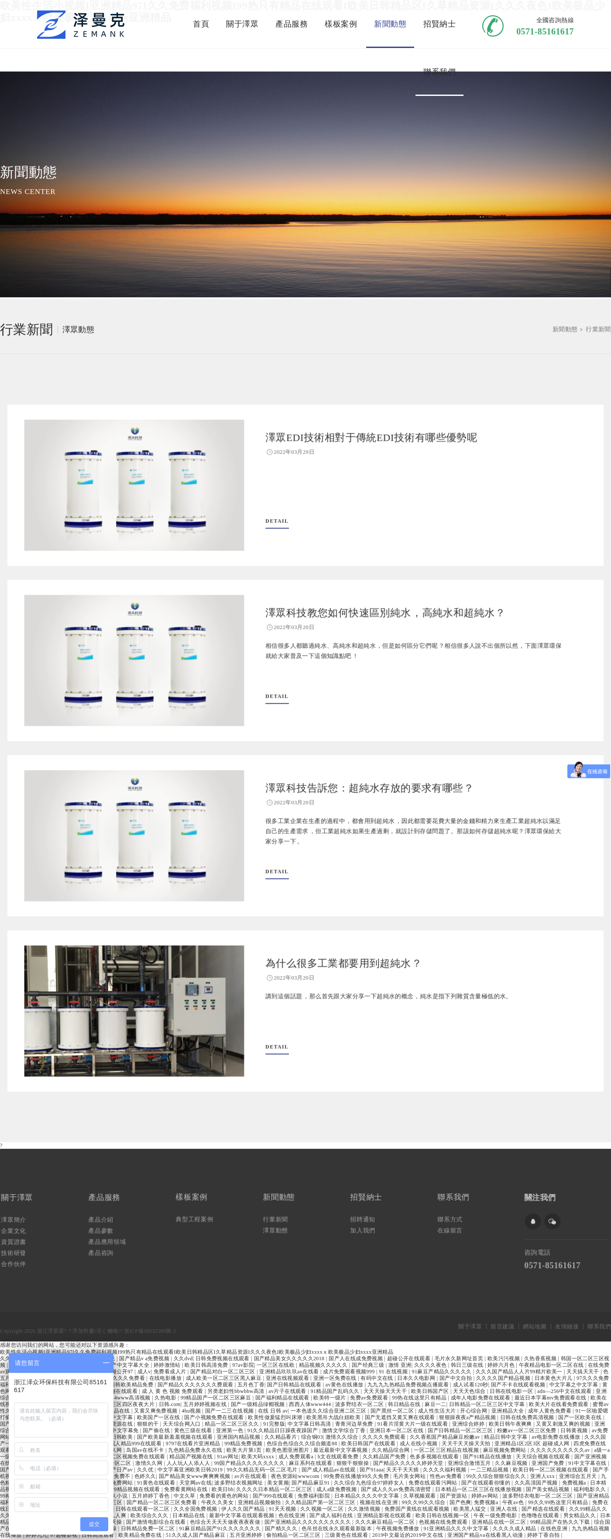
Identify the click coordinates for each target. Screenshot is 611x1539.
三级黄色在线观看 (347, 1535)
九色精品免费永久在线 (195, 1450)
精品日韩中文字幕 (506, 1437)
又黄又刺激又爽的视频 (563, 1424)
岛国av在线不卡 (145, 1450)
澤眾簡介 (19, 1222)
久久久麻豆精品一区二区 (385, 1522)
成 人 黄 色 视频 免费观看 (173, 1391)
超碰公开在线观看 (409, 1358)
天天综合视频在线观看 (543, 1457)
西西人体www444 (310, 1404)
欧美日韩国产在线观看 (369, 1443)
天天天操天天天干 (386, 1391)
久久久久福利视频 (445, 1470)
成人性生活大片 (437, 1411)
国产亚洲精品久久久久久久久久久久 (308, 1522)
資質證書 (19, 1240)
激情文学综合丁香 (344, 1430)
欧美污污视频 (504, 1358)
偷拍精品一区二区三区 (294, 1535)
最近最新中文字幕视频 (341, 1450)
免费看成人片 (171, 1372)
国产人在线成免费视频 (356, 1358)
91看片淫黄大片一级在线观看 (413, 1424)
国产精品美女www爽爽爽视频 (195, 1476)
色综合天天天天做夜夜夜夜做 (226, 1522)
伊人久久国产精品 (243, 1509)
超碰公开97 (120, 1372)
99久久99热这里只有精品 (559, 1502)
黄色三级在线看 (193, 1430)
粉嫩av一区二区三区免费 (527, 1430)
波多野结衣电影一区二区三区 (538, 1496)
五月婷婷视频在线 (205, 1404)
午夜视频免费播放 (398, 1528)
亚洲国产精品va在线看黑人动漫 (486, 1535)
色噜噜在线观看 (540, 1515)
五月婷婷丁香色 (151, 1496)
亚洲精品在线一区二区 (499, 1522)
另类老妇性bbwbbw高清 (236, 1391)
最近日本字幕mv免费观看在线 (551, 1398)
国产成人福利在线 (331, 1515)
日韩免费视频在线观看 (223, 1358)
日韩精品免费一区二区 (148, 1528)
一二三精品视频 (490, 1470)
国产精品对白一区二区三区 (223, 1372)
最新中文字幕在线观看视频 (242, 1515)
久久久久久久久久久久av (560, 1450)
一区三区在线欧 (276, 1365)
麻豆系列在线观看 (311, 1463)
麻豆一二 (435, 1404)
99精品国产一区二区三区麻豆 (217, 1398)
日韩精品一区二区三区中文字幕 (487, 1404)
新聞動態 (390, 24)
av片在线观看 (251, 1476)
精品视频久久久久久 (324, 1365)
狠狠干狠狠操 (353, 1463)
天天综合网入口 (182, 1424)
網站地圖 (534, 1326)
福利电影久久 (590, 1489)
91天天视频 (283, 1509)
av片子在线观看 (288, 1391)
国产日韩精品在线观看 (295, 1385)
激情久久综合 (343, 1437)
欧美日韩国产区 (430, 1391)
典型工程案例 (199, 1217)
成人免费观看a (296, 1457)
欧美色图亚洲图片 (288, 1450)
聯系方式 (455, 1218)
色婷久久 (145, 1476)
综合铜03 (312, 1437)
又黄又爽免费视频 (156, 1411)
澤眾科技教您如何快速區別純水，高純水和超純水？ (370, 622)
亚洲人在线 (504, 1509)
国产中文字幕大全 (128, 1365)
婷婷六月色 (501, 1365)
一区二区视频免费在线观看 (133, 1457)
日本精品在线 (189, 1515)
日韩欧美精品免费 (132, 1385)
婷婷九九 (37, 1535)
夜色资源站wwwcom (296, 1476)
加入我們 (368, 1227)
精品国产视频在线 (191, 1457)
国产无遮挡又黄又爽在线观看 (401, 1417)
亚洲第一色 (230, 1430)
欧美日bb (222, 1489)
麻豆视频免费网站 (505, 1450)
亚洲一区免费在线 (335, 1378)
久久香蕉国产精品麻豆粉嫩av (445, 1437)
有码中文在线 (377, 1378)
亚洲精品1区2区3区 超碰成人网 (532, 1443)
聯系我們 (439, 72)
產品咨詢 (106, 1247)
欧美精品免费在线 (140, 1535)
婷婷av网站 (485, 1496)
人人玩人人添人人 (189, 1463)
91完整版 (274, 1424)
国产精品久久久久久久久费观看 (196, 1385)
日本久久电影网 (416, 1378)
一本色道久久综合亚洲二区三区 (329, 1411)
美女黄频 (278, 1483)
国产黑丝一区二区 (393, 1411)
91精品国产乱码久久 (335, 1391)
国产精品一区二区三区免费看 (163, 1502)
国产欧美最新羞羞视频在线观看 (175, 1437)
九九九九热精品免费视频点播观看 (408, 1385)
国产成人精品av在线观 (329, 1470)
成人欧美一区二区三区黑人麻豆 (224, 1378)
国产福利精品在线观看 (283, 1398)
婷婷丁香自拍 (544, 1535)
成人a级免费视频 (337, 1489)
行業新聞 (26, 330)
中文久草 (185, 1496)
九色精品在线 (114, 1411)
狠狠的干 (148, 1424)
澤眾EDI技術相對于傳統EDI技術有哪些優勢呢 (359, 447)
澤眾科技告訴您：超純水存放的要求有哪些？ (357, 797)
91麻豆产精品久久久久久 (442, 1372)
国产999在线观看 (274, 1496)
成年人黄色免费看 (550, 1411)
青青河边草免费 (354, 1424)
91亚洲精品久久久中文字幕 (457, 1528)
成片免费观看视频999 (349, 1372)
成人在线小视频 (419, 1443)
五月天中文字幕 (114, 1417)
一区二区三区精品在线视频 (447, 1450)
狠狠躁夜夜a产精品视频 (468, 1417)
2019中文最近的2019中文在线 (408, 1535)
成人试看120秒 (470, 1385)
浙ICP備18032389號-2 (150, 1331)
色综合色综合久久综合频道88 (303, 1443)
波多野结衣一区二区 (360, 1404)
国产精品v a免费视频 (145, 1358)
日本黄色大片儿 (554, 1378)
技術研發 (19, 1248)
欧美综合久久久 (150, 1515)
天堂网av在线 (195, 1483)
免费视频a (575, 1483)
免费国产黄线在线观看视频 (417, 1509)
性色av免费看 (447, 1476)
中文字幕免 (125, 1430)
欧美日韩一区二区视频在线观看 (551, 1470)
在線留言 (455, 1227)
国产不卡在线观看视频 (518, 1385)
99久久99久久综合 (424, 1502)
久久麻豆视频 (512, 1463)
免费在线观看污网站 (433, 1483)
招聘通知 (368, 1218)
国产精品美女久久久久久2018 (290, 1358)
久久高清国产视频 (537, 1483)
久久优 (146, 1470)
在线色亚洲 (554, 1528)
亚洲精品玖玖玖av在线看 (289, 1372)
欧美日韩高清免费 (207, 1365)
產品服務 (291, 24)
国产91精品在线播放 (488, 1457)
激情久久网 (149, 1463)
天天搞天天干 (583, 1372)
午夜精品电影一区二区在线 (552, 1365)
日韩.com (170, 1404)
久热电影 (166, 1398)
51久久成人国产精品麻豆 (196, 1535)
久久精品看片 (281, 1437)
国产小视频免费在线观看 (214, 1417)
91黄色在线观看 (157, 1483)
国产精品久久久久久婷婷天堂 (409, 1463)
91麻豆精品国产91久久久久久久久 (220, 1528)
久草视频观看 (420, 1496)
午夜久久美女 (218, 1502)
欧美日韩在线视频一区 (443, 1515)
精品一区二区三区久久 (232, 1424)
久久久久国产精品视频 (504, 1378)
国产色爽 (460, 1502)
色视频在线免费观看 (444, 1522)
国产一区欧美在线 (580, 1417)
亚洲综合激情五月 (470, 1463)
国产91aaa (372, 1470)
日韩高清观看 (99, 1535)
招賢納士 (439, 24)
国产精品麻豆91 (311, 1483)
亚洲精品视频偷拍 (260, 1502)
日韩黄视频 (574, 1430)
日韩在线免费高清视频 (528, 1417)
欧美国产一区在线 (159, 1417)
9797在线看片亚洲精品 (194, 1443)
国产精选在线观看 (544, 1509)
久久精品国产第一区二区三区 (321, 1502)
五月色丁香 (250, 1385)
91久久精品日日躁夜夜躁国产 (283, 1430)
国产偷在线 (157, 1430)
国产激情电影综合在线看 (156, 1522)
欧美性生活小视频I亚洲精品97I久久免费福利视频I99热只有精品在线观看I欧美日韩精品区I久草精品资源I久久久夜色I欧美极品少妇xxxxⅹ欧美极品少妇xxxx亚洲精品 (196, 1352)
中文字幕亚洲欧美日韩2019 (191, 1470)
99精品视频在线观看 (136, 1489)
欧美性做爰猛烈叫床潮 (275, 1417)
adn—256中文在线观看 (565, 1391)
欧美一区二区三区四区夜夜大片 (117, 1404)
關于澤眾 (242, 24)
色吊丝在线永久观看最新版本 (338, 1528)
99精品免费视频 (244, 1443)
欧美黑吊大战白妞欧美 (334, 1417)
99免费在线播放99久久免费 (356, 1476)
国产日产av (120, 1470)
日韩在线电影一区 (512, 1391)
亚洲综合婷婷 (469, 1424)
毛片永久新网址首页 (460, 1358)
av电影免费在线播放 (557, 1437)
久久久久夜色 (431, 1365)
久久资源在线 (117, 1424)
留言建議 (502, 1326)
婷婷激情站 (168, 1365)
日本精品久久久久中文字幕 (367, 1496)
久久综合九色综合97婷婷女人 (370, 1483)
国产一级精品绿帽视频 (258, 1404)
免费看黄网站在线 (186, 1489)
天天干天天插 (403, 1470)
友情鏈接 (567, 1326)
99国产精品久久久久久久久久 (250, 1463)
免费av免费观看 (369, 1398)
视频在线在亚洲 (379, 1502)
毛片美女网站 (410, 1476)
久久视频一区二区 (322, 1509)
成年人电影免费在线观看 (481, 1398)
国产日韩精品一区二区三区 (461, 1430)
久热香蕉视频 (541, 1358)
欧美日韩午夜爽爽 (511, 1424)
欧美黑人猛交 (470, 1509)
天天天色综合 (470, 1391)
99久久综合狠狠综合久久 (496, 1476)
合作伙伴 (19, 1257)
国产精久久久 (282, 1528)
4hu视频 (192, 1411)
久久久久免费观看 (384, 1437)
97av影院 (243, 1365)
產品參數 (106, 1230)
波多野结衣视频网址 (239, 1483)
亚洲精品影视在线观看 (384, 1515)
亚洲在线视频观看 (288, 1378)
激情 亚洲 (400, 1365)
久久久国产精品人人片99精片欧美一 (520, 1372)
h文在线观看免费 (339, 1457)
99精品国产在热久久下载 (560, 1522)
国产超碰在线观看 (116, 1391)
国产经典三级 (369, 1365)
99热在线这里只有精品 (420, 1398)
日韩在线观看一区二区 (143, 1509)
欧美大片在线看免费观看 (559, 1404)
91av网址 (228, 1457)
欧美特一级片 (330, 1398)
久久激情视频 (365, 1509)
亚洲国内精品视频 (239, 1437)
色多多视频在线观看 (435, 1457)
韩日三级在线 (468, 1365)
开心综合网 (474, 1411)
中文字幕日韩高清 (310, 1424)
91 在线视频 (394, 1372)
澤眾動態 (78, 330)
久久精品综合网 (391, 1450)
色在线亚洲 (292, 1515)
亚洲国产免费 (549, 1463)
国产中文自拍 (456, 1378)
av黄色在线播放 (345, 1385)
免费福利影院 (315, 1496)
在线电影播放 (166, 1378)
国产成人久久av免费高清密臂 (397, 1489)
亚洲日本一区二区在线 (397, 1430)
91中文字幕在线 (588, 1463)
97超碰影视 (64, 1535)
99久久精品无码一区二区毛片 (263, 1470)
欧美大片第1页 (245, 1450)
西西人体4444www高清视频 (118, 1398)
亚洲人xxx (543, 1476)
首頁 (201, 24)
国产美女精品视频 (548, 1489)
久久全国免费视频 (196, 1509)
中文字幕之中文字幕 (574, 1385)
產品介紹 (106, 1220)
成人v (144, 1372)
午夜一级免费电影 (496, 1515)
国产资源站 (454, 1496)
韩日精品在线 (405, 1404)
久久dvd (183, 1358)
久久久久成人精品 (515, 1528)
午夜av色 (513, 1502)
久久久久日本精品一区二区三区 (274, 1489)
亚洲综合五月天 (578, 1476)
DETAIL (282, 514)
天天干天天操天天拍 (467, 1443)
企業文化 (19, 1230)
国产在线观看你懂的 (486, 1483)
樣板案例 (341, 24)
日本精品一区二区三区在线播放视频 (479, 1489)
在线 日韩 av (273, 1411)
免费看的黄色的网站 (224, 1496)
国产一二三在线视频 (230, 1411)
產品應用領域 (111, 1238)
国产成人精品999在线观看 (131, 1443)
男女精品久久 (580, 1515)
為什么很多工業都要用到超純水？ (336, 972)
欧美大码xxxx (258, 1457)
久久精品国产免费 (385, 1457)
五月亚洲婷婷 (247, 1535)
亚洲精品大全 (508, 1411)
